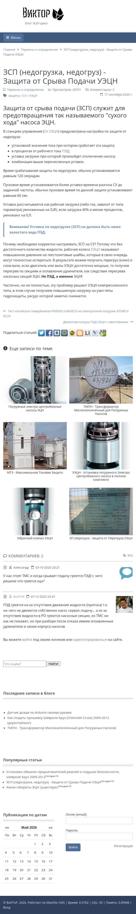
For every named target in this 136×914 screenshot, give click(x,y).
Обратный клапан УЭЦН (35, 538)
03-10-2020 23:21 (47, 567)
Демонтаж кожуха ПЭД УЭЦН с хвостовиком (98, 322)
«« (7, 827)
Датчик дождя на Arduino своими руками (39, 712)
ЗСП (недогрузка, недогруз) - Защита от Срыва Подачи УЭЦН (53, 782)
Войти (73, 847)
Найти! (54, 663)
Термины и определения (39, 50)
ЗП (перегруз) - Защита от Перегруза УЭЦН (101, 538)
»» (51, 827)
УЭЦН (33, 96)
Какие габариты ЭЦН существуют (32, 787)
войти (27, 639)
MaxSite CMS (55, 902)
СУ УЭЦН (51, 131)
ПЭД (65, 151)
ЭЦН (77, 276)
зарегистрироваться (90, 639)
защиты (14, 96)
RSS (130, 555)
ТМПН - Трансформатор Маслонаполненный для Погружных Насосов (101, 410)
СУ (24, 96)
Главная (9, 50)
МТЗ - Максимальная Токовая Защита (35, 472)
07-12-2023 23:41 (43, 597)
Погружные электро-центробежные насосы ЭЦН (34, 408)
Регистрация (123, 846)
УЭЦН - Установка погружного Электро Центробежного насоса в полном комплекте (101, 476)
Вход (6, 907)
